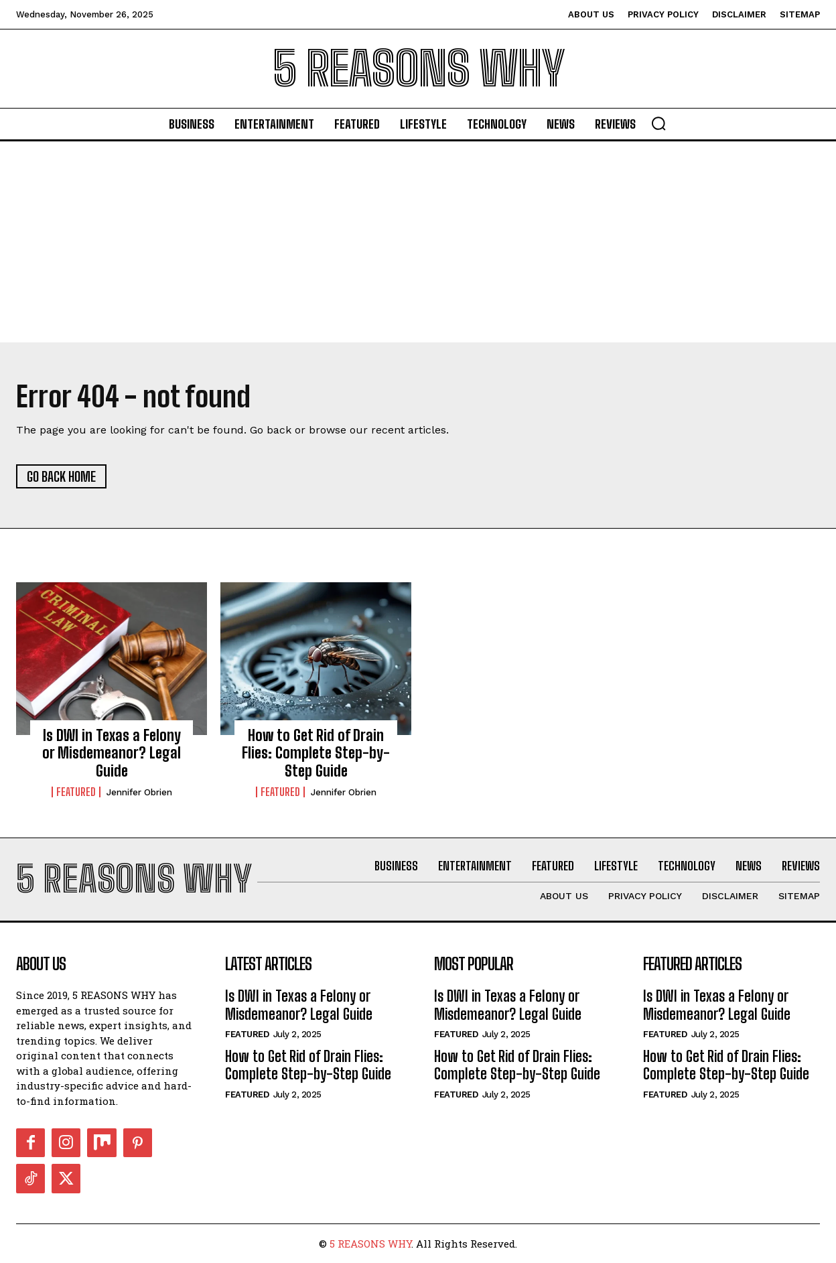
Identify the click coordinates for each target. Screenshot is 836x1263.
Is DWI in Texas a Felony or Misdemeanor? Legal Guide (111, 753)
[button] (658, 123)
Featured (76, 792)
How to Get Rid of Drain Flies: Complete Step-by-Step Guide (316, 753)
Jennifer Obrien (139, 792)
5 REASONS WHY (370, 1243)
